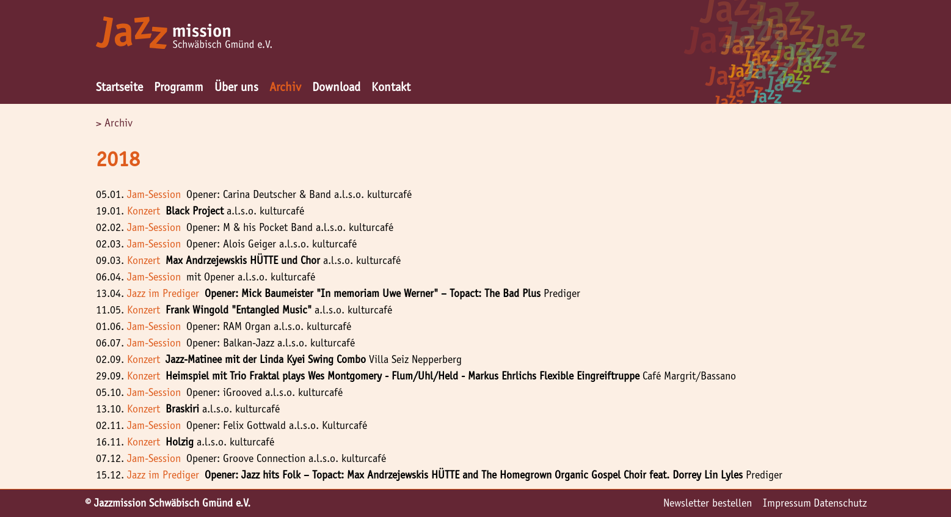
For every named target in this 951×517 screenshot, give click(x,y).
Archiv (285, 86)
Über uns (236, 86)
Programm (178, 86)
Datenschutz (840, 503)
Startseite (119, 86)
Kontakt (390, 86)
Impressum (787, 503)
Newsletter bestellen (707, 503)
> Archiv (114, 123)
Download (336, 86)
